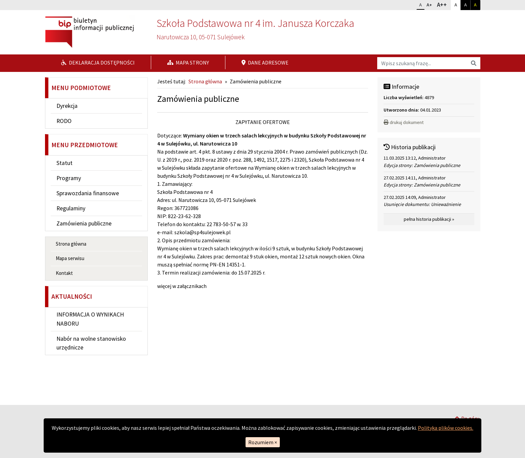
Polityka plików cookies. (445, 427)
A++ (443, 4)
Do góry (466, 396)
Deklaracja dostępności (98, 62)
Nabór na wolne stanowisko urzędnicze (91, 343)
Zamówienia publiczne (84, 223)
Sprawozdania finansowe (87, 193)
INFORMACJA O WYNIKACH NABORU (90, 319)
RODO (64, 121)
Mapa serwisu (70, 258)
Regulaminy (70, 208)
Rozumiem (262, 442)
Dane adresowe (265, 62)
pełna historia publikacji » (429, 219)
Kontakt (64, 273)
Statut (64, 163)
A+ (431, 4)
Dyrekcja (67, 106)
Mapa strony (188, 62)
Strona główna (71, 244)
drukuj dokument (404, 122)
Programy (68, 178)
